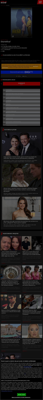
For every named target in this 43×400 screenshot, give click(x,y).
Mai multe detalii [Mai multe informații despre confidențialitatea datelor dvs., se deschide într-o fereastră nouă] (27, 366)
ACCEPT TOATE (21, 394)
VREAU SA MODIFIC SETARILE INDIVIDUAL (21, 397)
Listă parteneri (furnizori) (6, 391)
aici (25, 373)
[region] (21, 379)
